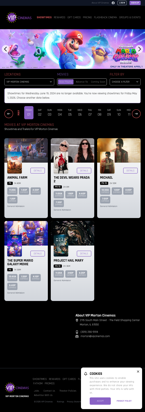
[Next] (139, 49)
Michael (106, 177)
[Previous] (6, 49)
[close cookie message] (138, 371)
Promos (50, 383)
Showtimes (44, 17)
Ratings (60, 401)
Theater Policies (67, 390)
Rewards (59, 17)
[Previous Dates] (8, 113)
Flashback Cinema (105, 17)
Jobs (36, 390)
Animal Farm (17, 177)
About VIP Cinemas (100, 2)
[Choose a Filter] (125, 81)
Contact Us (49, 390)
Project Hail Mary (68, 260)
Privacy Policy (124, 401)
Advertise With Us (43, 395)
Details (38, 170)
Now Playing (65, 81)
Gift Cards (74, 17)
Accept (100, 401)
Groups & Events (130, 17)
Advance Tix (82, 81)
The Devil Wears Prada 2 (72, 179)
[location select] (29, 81)
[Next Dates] (136, 113)
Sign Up (135, 2)
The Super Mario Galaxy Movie (20, 262)
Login (122, 2)
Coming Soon (98, 81)
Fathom (38, 383)
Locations (12, 74)
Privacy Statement (75, 401)
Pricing (87, 17)
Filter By (117, 74)
